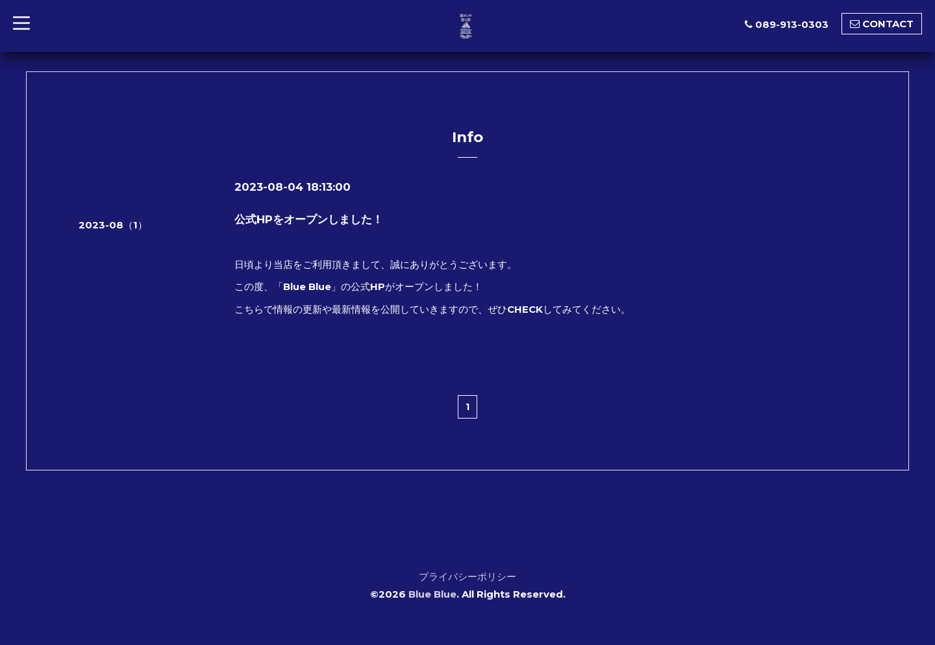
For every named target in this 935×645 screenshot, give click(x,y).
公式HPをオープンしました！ (308, 219)
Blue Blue (432, 594)
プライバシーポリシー (467, 576)
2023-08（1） (113, 225)
